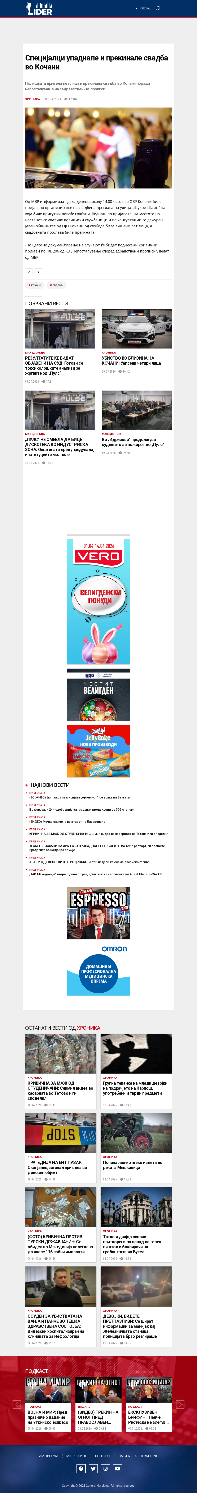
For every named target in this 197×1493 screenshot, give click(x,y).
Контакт (103, 1456)
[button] (16, 1404)
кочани (36, 285)
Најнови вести (50, 784)
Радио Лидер (39, 8)
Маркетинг (76, 1456)
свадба (58, 285)
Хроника (32, 99)
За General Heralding (138, 1456)
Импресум (48, 1456)
